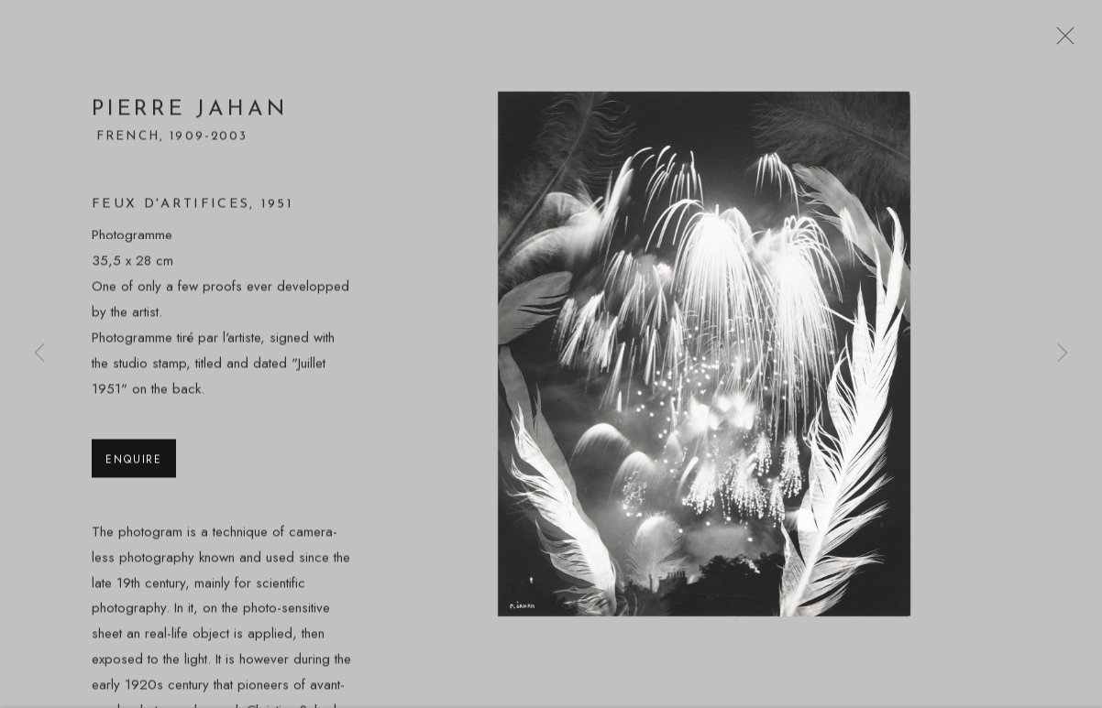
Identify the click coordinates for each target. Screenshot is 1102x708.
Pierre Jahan (189, 114)
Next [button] (1062, 354)
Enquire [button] (133, 463)
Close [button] (1060, 41)
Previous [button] (39, 354)
